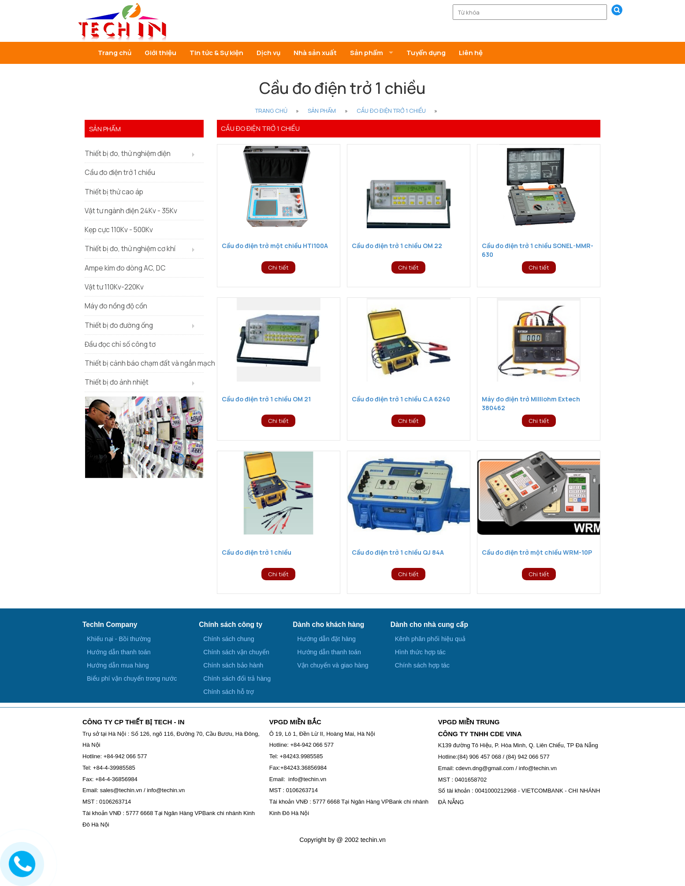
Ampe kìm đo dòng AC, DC (125, 268)
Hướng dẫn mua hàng (118, 665)
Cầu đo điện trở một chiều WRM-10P (537, 552)
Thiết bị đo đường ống (119, 325)
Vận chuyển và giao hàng (332, 665)
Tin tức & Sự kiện (216, 52)
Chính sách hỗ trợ (228, 691)
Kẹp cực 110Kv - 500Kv (119, 229)
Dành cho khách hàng (328, 624)
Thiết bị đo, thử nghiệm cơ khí (130, 248)
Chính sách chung (228, 638)
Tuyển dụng (426, 52)
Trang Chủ (271, 111)
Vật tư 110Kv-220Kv (114, 287)
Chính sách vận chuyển (236, 652)
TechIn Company (109, 624)
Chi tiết (278, 267)
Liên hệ (471, 52)
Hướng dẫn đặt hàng (326, 638)
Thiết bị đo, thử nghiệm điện (128, 153)
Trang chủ (114, 52)
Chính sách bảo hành (233, 665)
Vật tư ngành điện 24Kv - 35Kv (131, 210)
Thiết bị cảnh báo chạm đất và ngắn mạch (144, 363)
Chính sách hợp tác (422, 665)
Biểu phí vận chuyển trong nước (132, 678)
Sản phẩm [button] (366, 52)
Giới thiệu (160, 52)
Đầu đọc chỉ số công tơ (120, 344)
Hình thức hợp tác (420, 652)
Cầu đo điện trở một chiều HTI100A (275, 245)
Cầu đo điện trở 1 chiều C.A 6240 (401, 399)
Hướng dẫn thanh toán (119, 652)
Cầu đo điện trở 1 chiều (391, 111)
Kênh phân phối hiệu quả (430, 638)
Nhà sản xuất (315, 52)
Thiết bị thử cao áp (114, 191)
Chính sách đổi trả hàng (237, 678)
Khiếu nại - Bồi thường (119, 638)
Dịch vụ (268, 52)
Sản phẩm (322, 111)
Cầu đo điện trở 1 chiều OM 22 (397, 245)
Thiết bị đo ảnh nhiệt (117, 382)
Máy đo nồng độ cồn (116, 306)
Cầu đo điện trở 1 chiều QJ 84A (398, 552)
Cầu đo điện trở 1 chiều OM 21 (266, 399)
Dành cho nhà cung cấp (429, 624)
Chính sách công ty (230, 624)
